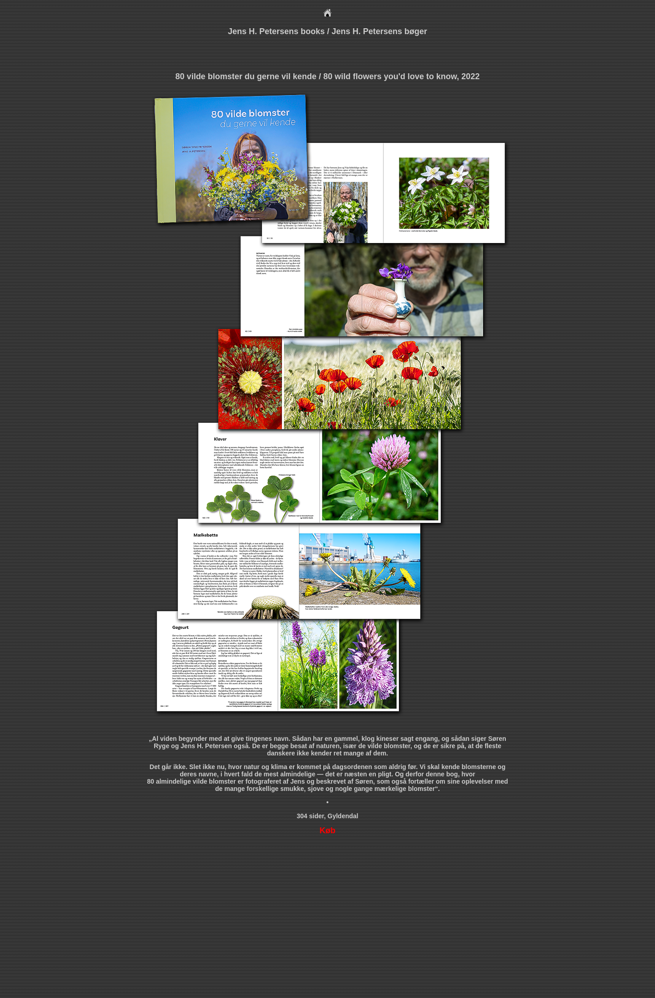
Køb (328, 830)
